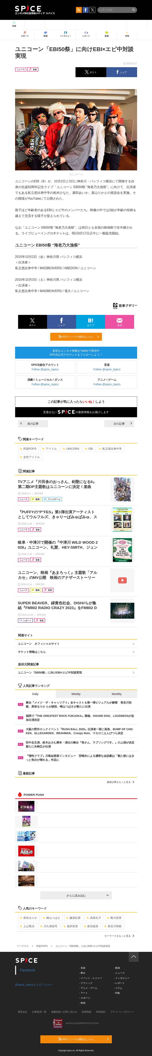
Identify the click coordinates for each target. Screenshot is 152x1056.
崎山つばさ (51, 917)
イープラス (23, 946)
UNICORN (71, 448)
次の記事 (123, 423)
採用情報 (86, 1011)
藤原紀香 (73, 917)
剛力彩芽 (114, 917)
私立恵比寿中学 (110, 448)
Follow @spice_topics (45, 369)
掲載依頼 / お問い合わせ (64, 1011)
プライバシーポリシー (122, 1011)
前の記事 (29, 423)
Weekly (76, 694)
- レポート (119, 983)
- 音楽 (82, 968)
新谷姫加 (91, 926)
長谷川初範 (113, 926)
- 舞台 (82, 973)
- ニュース (119, 973)
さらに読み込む (87, 895)
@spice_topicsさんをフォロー (34, 984)
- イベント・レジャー (90, 978)
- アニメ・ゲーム (88, 988)
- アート (83, 993)
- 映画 (82, 1003)
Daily (35, 694)
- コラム (118, 988)
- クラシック (86, 983)
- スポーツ (84, 998)
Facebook (27, 970)
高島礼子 (94, 917)
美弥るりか (28, 917)
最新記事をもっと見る (120, 782)
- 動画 (117, 968)
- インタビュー (122, 978)
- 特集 (117, 993)
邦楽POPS (28, 448)
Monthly (117, 694)
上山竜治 (27, 926)
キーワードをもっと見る (119, 936)
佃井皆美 (70, 926)
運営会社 (22, 1011)
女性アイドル (30, 457)
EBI (89, 448)
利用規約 (101, 1011)
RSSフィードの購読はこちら (79, 336)
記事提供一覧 (39, 1011)
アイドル (49, 448)
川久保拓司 (48, 926)
